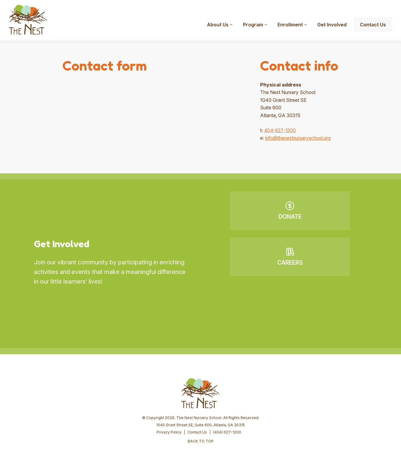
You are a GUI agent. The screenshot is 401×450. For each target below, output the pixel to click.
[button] (388, 8)
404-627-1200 (280, 130)
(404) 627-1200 (227, 386)
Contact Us (197, 386)
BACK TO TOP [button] (201, 395)
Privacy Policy (168, 386)
